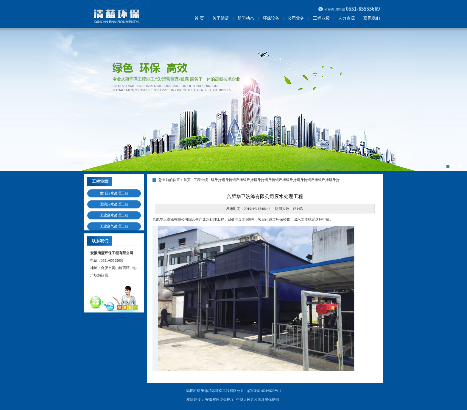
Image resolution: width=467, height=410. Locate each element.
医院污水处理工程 (114, 204)
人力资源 (346, 18)
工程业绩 (321, 18)
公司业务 (296, 18)
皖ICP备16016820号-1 (264, 391)
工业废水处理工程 (114, 215)
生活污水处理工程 (114, 193)
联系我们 (371, 18)
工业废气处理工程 (114, 226)
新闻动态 (245, 18)
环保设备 (271, 18)
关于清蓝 (220, 18)
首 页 (199, 18)
